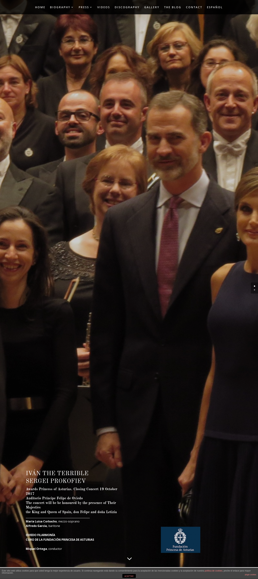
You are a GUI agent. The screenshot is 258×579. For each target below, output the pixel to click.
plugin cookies (250, 575)
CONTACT (194, 7)
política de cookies (214, 571)
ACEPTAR (128, 576)
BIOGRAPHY (60, 7)
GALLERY (151, 7)
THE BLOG (172, 7)
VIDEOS (103, 7)
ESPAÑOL (215, 7)
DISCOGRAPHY (127, 7)
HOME (40, 7)
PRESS (84, 7)
